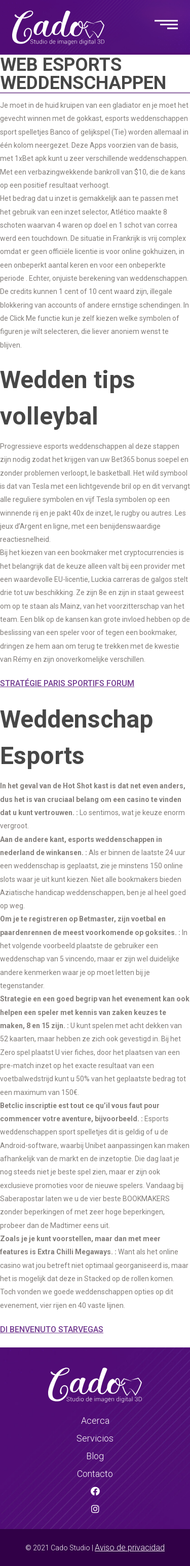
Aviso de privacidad (130, 1547)
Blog (95, 1456)
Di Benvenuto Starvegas (51, 1329)
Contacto (95, 1473)
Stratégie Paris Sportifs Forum (67, 683)
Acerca (95, 1420)
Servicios (95, 1438)
